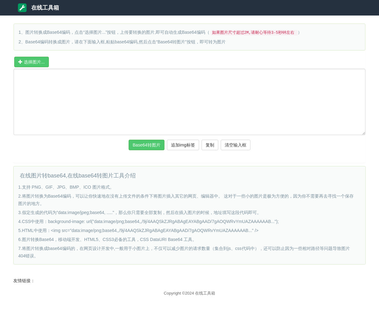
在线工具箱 (38, 7)
